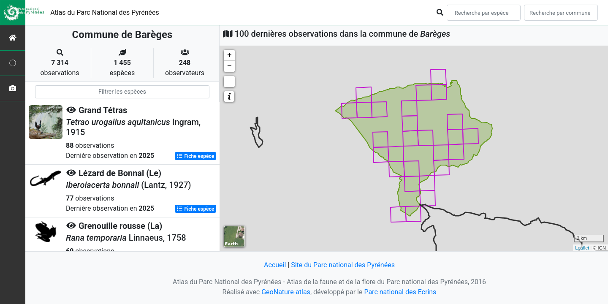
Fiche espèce (195, 156)
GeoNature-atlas (285, 292)
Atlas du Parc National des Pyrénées (104, 12)
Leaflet (582, 247)
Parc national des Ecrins (400, 292)
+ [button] (229, 55)
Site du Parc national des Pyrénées (343, 265)
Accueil (275, 265)
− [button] (229, 66)
